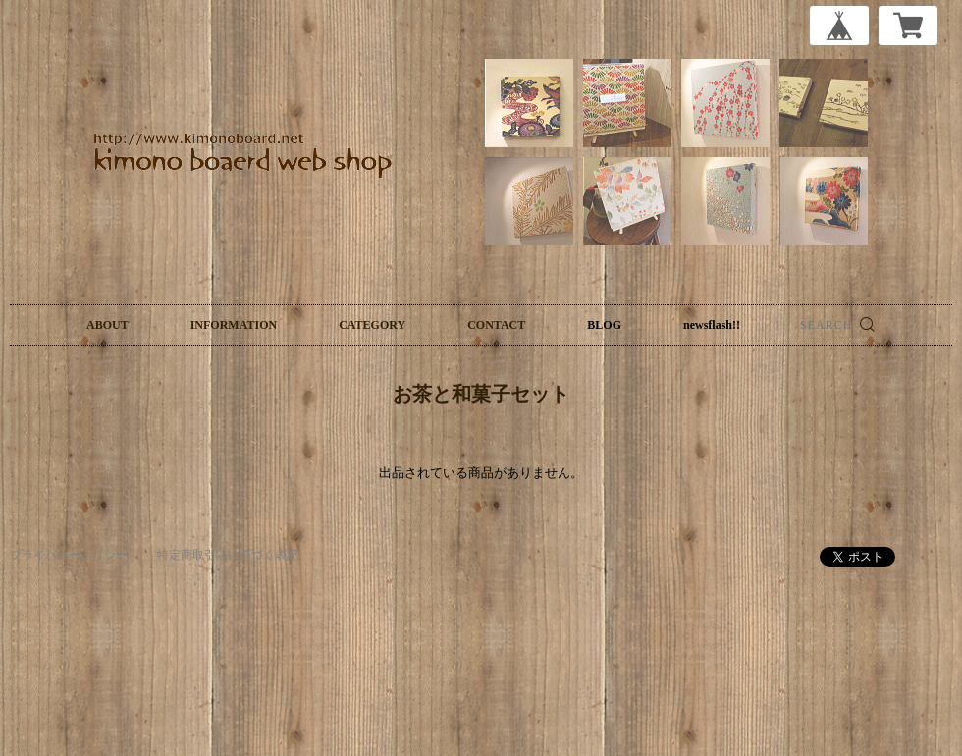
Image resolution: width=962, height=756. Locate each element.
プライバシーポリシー (69, 555)
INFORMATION (233, 325)
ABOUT (107, 325)
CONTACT (496, 325)
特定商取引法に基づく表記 (227, 555)
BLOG (604, 325)
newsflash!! (711, 325)
